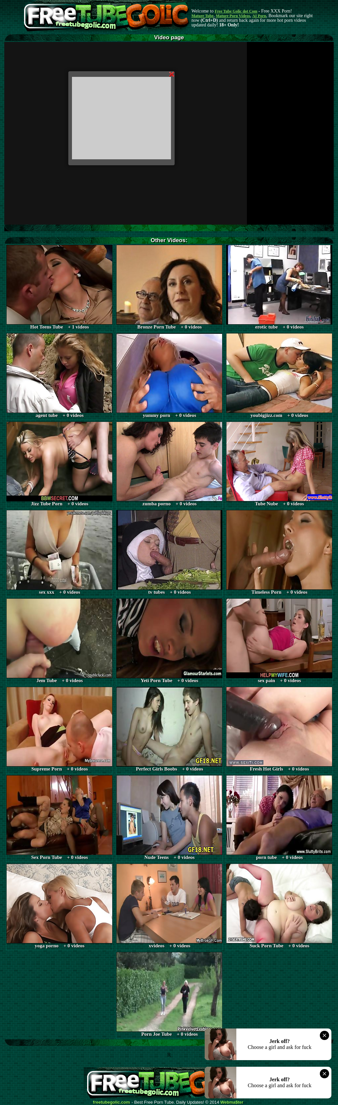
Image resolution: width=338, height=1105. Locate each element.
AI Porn (259, 16)
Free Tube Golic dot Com (236, 11)
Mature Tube (202, 16)
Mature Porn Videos (233, 16)
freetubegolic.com (111, 1102)
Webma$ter (232, 1102)
